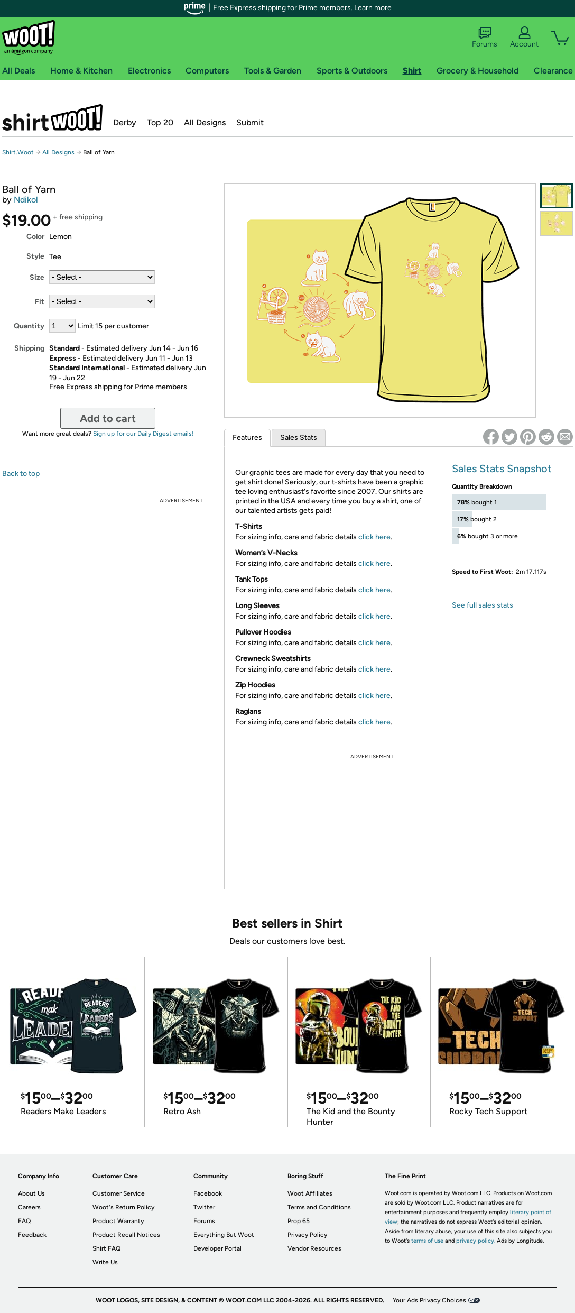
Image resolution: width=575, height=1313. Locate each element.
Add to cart (108, 418)
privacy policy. (475, 1240)
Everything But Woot (223, 1234)
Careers (29, 1207)
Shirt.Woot (52, 117)
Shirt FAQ (106, 1248)
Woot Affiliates (310, 1193)
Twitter (204, 1207)
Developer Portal (217, 1248)
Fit (39, 301)
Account (524, 37)
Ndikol (26, 200)
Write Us (105, 1262)
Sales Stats (298, 437)
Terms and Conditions (319, 1207)
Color (35, 236)
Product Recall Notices (126, 1234)
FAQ (24, 1221)
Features (247, 437)
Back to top (21, 473)
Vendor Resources (314, 1248)
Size (37, 277)
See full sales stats (482, 605)
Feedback (32, 1234)
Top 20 (160, 122)
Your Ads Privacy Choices (429, 1300)
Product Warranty (118, 1221)
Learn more (373, 7)
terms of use (427, 1240)
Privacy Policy (307, 1234)
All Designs (205, 122)
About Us (31, 1193)
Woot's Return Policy (123, 1207)
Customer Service (118, 1193)
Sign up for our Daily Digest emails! (143, 433)
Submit (250, 122)
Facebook (207, 1193)
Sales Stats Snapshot (502, 468)
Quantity (29, 326)
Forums (484, 37)
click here (374, 536)
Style (35, 256)
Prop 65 (299, 1221)
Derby (124, 122)
